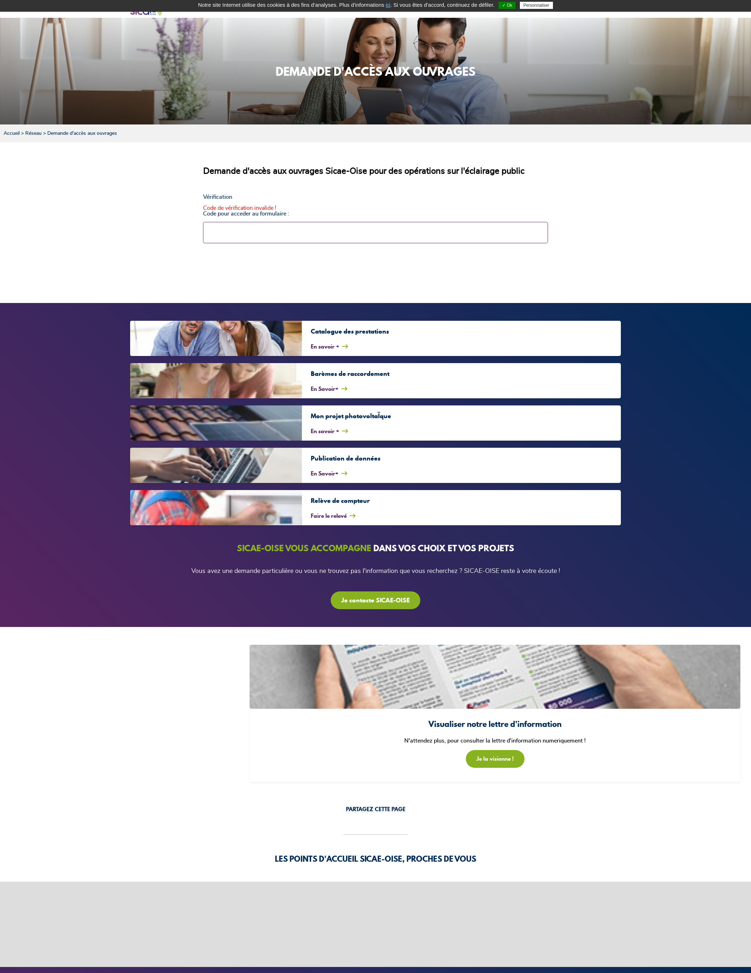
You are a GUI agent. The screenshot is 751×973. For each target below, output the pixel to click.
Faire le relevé (329, 516)
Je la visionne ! (495, 758)
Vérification (217, 197)
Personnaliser (536, 5)
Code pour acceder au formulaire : (246, 214)
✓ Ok (507, 5)
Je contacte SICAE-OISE (375, 600)
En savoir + (325, 346)
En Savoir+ (325, 389)
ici (388, 5)
